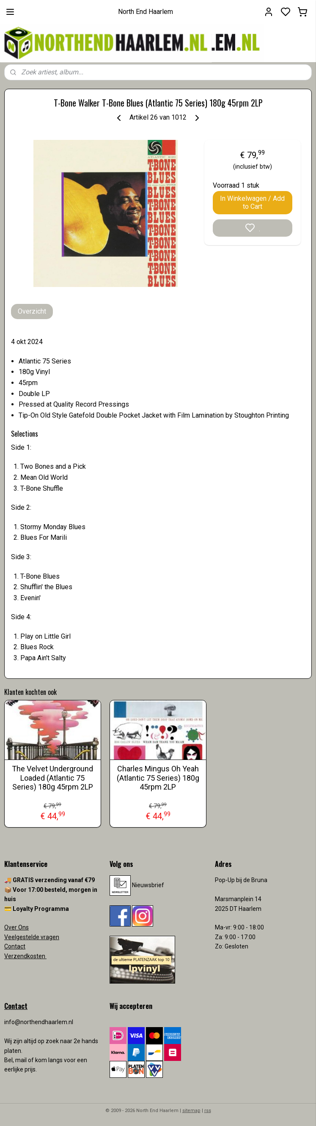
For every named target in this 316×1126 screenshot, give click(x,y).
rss (207, 1110)
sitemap (191, 1110)
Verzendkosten (25, 956)
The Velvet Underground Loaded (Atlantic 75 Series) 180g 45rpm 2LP (52, 777)
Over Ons (16, 927)
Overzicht (32, 311)
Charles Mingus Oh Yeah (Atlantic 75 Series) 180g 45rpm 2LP (158, 777)
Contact (14, 946)
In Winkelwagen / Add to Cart (252, 202)
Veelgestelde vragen (31, 937)
